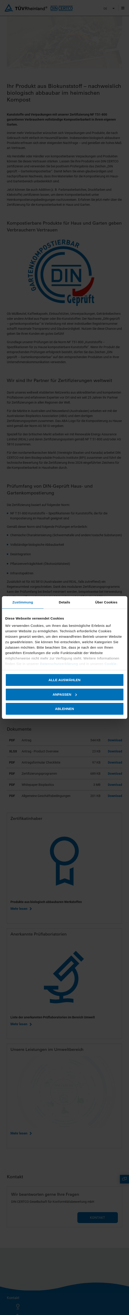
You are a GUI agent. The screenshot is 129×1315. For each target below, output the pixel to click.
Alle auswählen (64, 680)
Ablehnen (64, 709)
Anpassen (65, 694)
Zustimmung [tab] (22, 602)
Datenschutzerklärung (59, 664)
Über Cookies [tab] (106, 602)
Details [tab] (64, 602)
